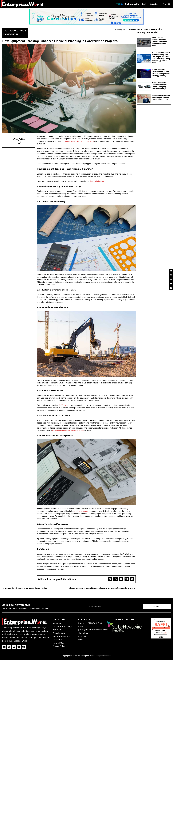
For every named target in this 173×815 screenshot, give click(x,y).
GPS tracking (65, 405)
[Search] (165, 4)
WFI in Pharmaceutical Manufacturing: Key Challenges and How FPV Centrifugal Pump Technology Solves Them (161, 57)
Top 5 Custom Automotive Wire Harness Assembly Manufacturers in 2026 (159, 41)
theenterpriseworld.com (160, 627)
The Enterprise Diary (129, 4)
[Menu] (169, 4)
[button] (110, 578)
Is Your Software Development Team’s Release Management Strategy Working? (161, 72)
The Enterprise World (85, 655)
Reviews (144, 4)
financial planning (97, 181)
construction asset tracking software (79, 141)
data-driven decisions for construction (68, 430)
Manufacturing (11, 33)
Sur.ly (164, 632)
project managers (81, 511)
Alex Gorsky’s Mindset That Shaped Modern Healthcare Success (161, 97)
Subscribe (154, 4)
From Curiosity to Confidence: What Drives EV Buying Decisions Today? (159, 85)
